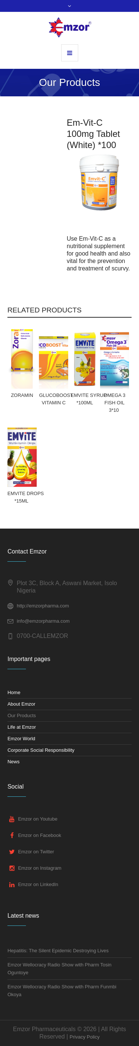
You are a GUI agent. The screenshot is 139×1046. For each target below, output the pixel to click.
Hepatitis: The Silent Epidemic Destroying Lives (58, 950)
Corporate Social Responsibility (41, 750)
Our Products (21, 715)
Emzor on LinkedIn (38, 885)
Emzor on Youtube (37, 819)
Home (13, 692)
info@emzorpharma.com (43, 621)
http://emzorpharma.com (43, 606)
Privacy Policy (85, 1037)
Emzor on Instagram (40, 868)
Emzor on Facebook (39, 835)
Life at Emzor (21, 727)
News (13, 761)
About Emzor (21, 704)
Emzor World (21, 738)
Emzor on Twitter (36, 852)
